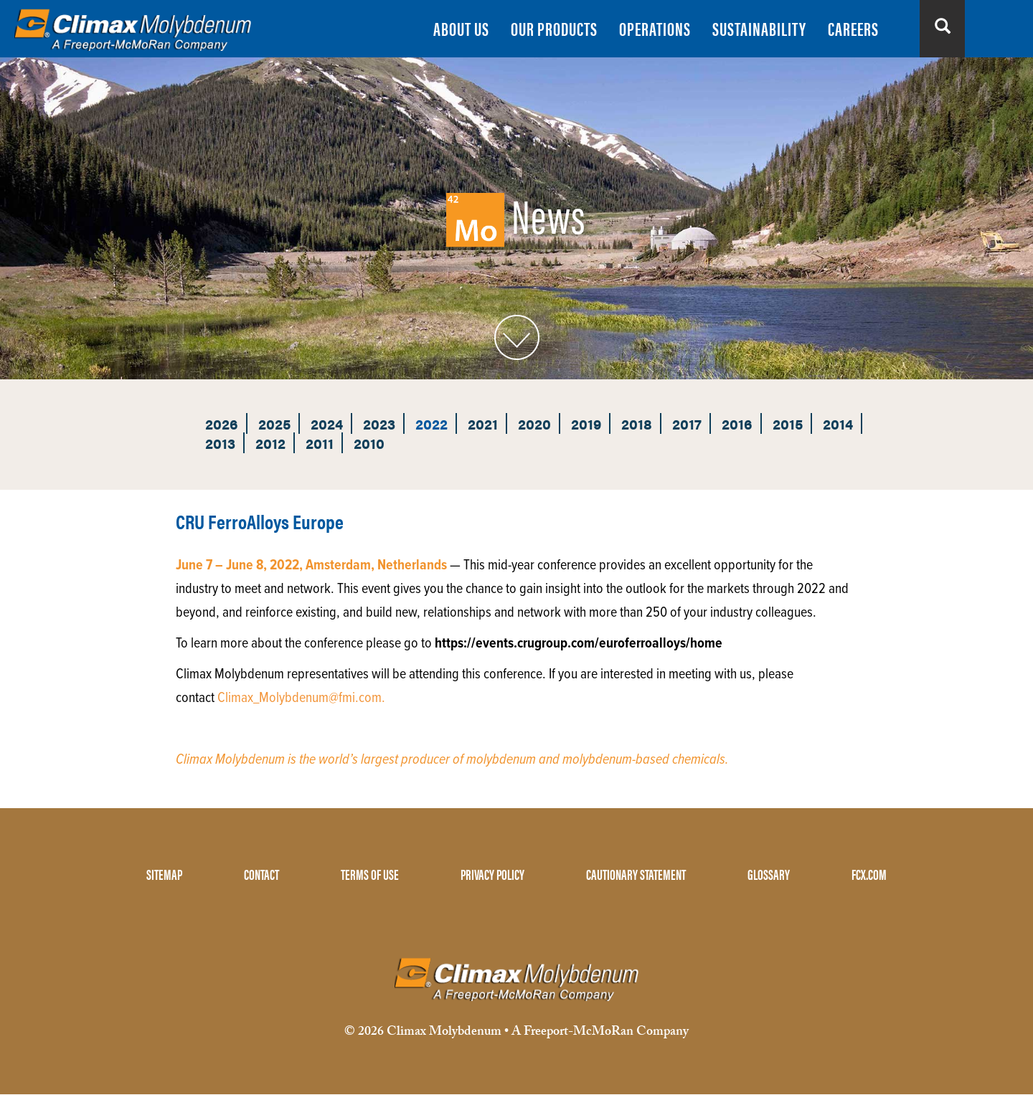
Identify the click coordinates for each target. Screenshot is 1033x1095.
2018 (636, 423)
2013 (220, 442)
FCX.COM (869, 873)
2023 (379, 423)
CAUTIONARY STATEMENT (636, 873)
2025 (274, 423)
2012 (270, 442)
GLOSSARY (768, 873)
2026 (221, 423)
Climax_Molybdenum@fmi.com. (301, 698)
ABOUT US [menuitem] (461, 28)
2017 (687, 423)
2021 (483, 423)
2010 (369, 442)
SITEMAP (164, 873)
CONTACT (261, 873)
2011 (320, 442)
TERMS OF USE (370, 873)
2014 (838, 423)
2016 (737, 423)
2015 (788, 423)
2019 (586, 423)
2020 (534, 423)
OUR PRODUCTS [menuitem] (554, 28)
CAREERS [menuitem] (853, 28)
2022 (431, 423)
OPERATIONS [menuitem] (655, 28)
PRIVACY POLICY (492, 873)
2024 (327, 423)
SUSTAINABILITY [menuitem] (759, 28)
